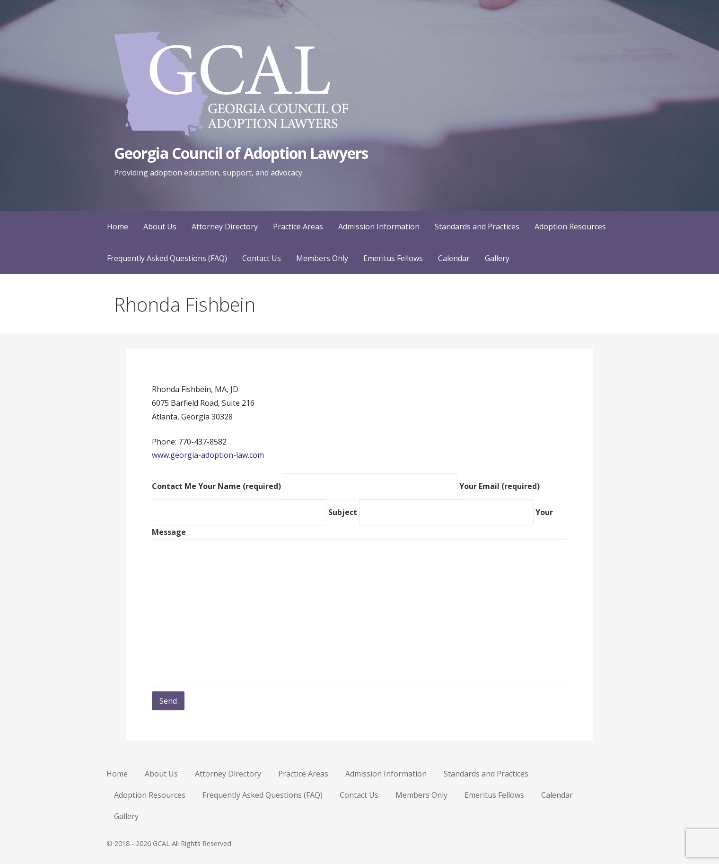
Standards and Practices (477, 226)
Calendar (454, 258)
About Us (159, 226)
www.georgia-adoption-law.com (208, 455)
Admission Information (379, 226)
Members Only (322, 258)
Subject (431, 512)
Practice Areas (298, 226)
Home (117, 226)
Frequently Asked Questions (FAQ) (167, 258)
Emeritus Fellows (393, 258)
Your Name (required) (328, 486)
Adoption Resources (570, 226)
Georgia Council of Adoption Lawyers (241, 153)
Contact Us (261, 258)
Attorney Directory (225, 226)
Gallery (497, 258)
